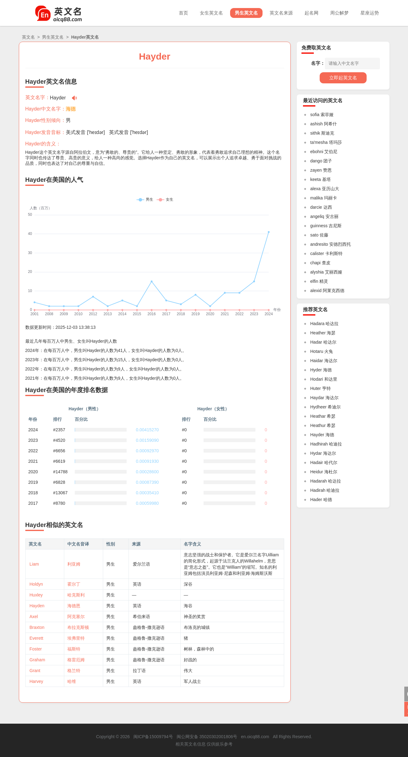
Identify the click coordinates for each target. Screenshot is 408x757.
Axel (34, 616)
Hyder (316, 369)
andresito (319, 244)
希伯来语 (141, 616)
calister (317, 253)
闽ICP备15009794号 (153, 736)
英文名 (28, 37)
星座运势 (369, 12)
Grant (35, 670)
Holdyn (36, 584)
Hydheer (318, 406)
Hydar (316, 453)
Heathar (318, 416)
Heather (318, 332)
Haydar (317, 397)
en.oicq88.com (255, 736)
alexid (316, 290)
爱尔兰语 (141, 564)
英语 (137, 584)
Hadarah (318, 481)
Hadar (316, 342)
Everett (36, 638)
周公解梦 (339, 12)
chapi (315, 262)
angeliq (317, 216)
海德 (71, 108)
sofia (315, 114)
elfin (314, 281)
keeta (315, 179)
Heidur (316, 471)
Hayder (317, 434)
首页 (183, 12)
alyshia (317, 272)
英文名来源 (281, 12)
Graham (37, 659)
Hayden (37, 605)
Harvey (36, 681)
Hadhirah (319, 443)
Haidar (316, 360)
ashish (316, 123)
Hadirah (318, 490)
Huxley (36, 594)
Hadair (316, 462)
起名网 (311, 12)
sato (314, 234)
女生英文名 (211, 12)
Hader (316, 499)
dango (316, 160)
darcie (316, 207)
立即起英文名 (343, 77)
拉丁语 (139, 670)
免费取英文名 (316, 47)
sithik (315, 133)
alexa (315, 188)
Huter (315, 388)
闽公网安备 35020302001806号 (207, 736)
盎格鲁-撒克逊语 (149, 627)
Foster (36, 648)
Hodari (316, 379)
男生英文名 (246, 12)
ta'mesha (319, 142)
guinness (319, 225)
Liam (34, 564)
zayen (316, 170)
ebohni (316, 151)
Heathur (318, 425)
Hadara (317, 323)
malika (316, 197)
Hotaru (316, 351)
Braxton (37, 627)
